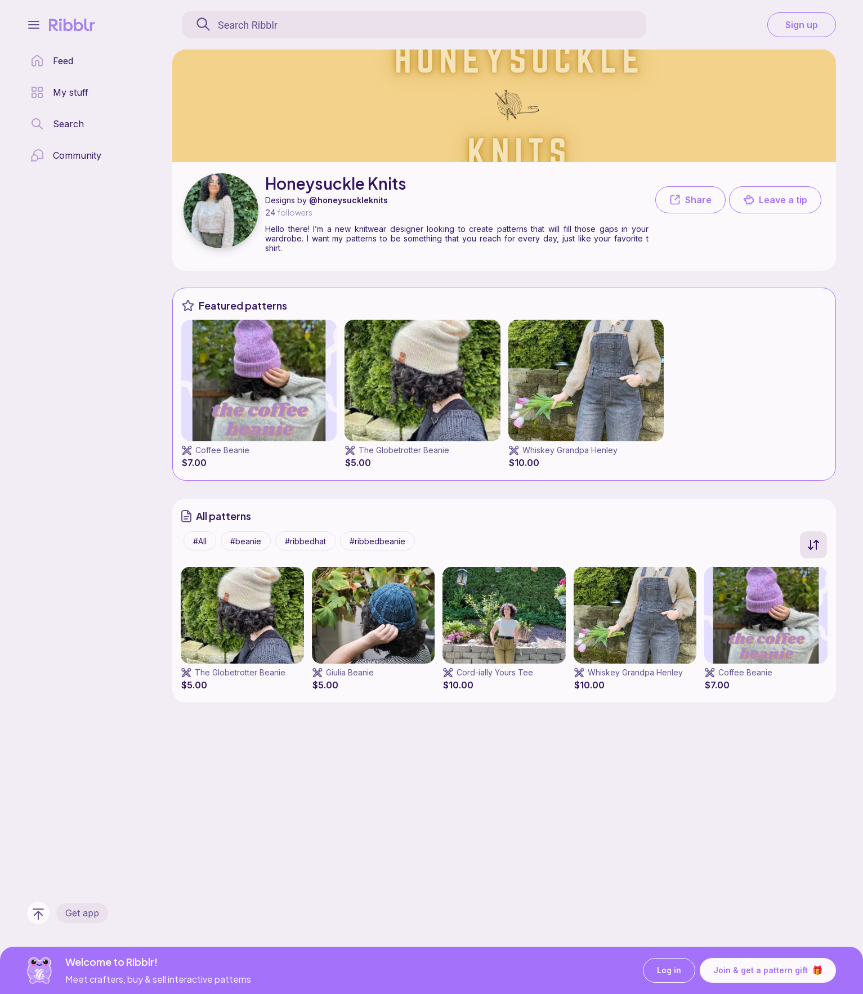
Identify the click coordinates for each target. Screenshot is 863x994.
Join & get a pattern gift (767, 970)
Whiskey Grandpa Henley (570, 450)
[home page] (51, 61)
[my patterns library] (59, 92)
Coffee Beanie (222, 450)
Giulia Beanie (350, 672)
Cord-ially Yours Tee (495, 672)
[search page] (57, 124)
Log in (669, 970)
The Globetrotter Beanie (404, 450)
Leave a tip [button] (775, 199)
